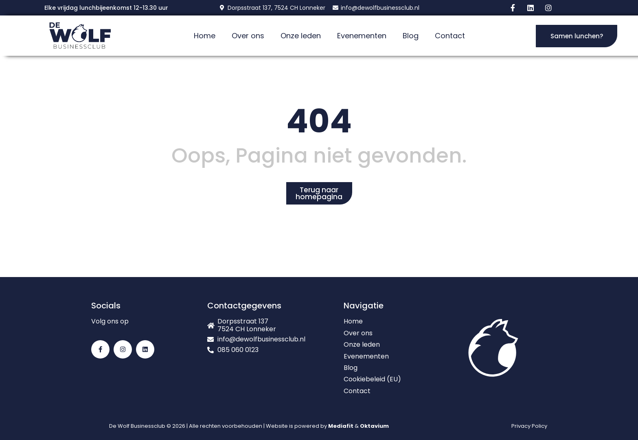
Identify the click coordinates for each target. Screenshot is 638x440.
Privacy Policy (529, 426)
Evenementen (361, 36)
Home (204, 36)
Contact (450, 36)
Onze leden (301, 36)
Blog (411, 36)
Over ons (248, 36)
